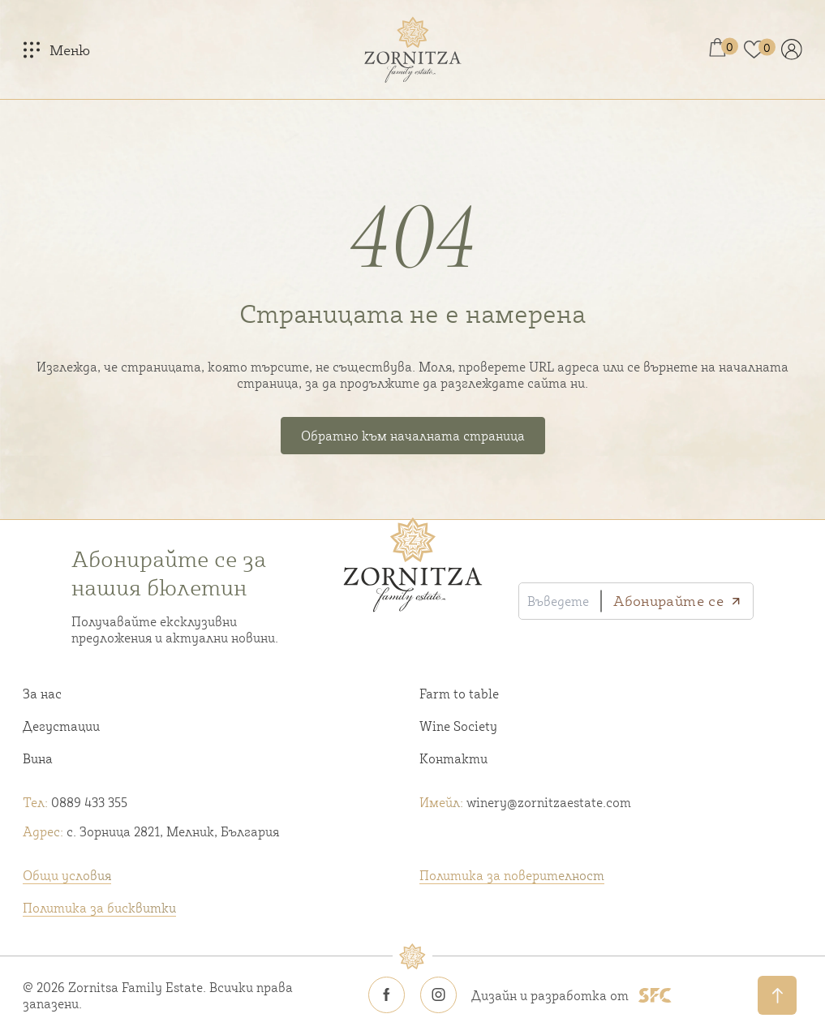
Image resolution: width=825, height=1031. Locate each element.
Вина (38, 758)
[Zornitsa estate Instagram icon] (438, 995)
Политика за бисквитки (99, 908)
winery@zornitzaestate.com (525, 802)
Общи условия (67, 875)
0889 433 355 (75, 802)
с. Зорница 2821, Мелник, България (151, 831)
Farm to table (459, 693)
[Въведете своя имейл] (560, 601)
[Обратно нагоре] (777, 995)
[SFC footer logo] (655, 995)
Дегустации (61, 726)
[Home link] (413, 49)
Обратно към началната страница (413, 435)
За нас (42, 693)
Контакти (453, 758)
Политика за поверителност (511, 875)
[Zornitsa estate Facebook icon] (386, 995)
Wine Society (458, 726)
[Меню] (56, 49)
